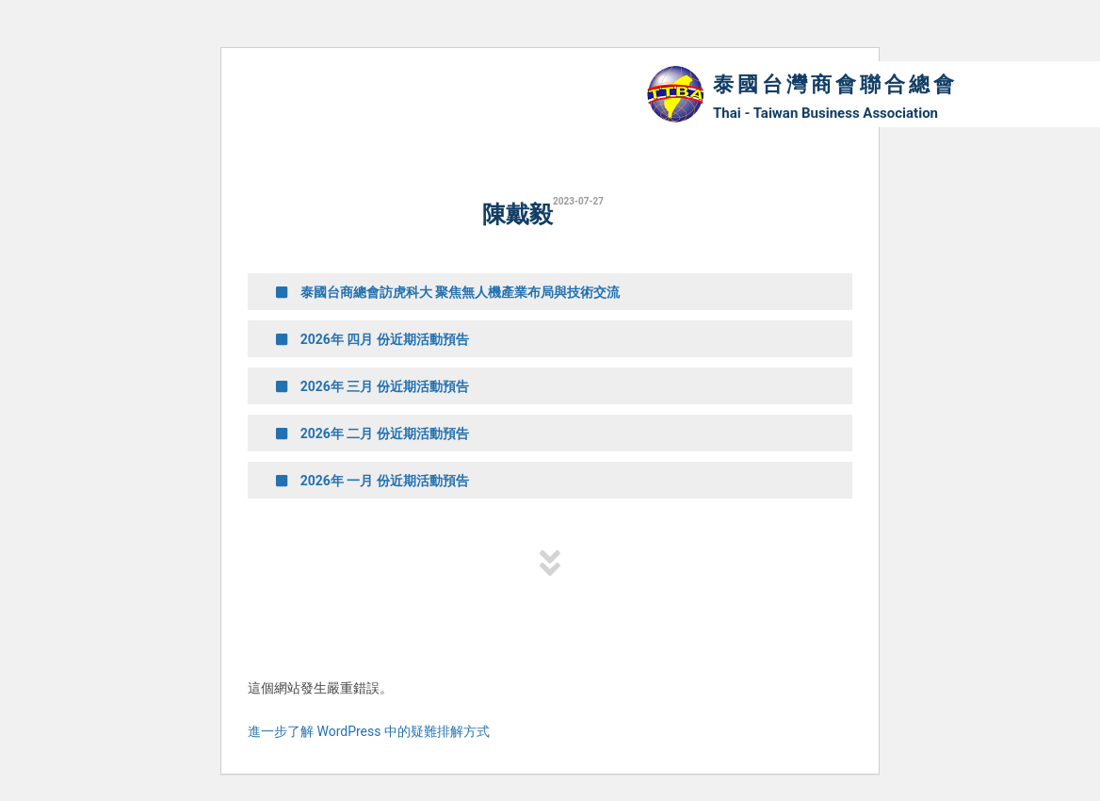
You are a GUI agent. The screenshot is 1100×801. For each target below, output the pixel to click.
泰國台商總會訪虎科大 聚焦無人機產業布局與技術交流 (448, 292)
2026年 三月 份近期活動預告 (372, 386)
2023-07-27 (578, 201)
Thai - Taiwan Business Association (825, 113)
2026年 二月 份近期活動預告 (372, 433)
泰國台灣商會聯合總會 (835, 84)
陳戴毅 (517, 214)
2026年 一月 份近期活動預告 (372, 480)
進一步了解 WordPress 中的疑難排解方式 (369, 731)
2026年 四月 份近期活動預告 (372, 339)
